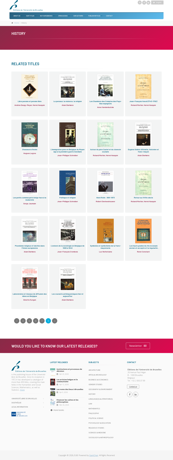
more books (57, 410)
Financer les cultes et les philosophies (67, 401)
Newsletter (138, 346)
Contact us (133, 386)
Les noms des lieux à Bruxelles (70, 389)
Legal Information (20, 407)
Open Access (63, 16)
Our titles (30, 16)
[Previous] (16, 320)
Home (16, 23)
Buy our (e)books (46, 16)
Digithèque (16, 402)
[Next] (54, 320)
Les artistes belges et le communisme (67, 380)
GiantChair (93, 455)
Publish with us (94, 16)
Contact (109, 16)
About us (16, 16)
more (22, 390)
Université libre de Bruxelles (24, 398)
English (157, 2)
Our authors (78, 16)
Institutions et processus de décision (69, 370)
